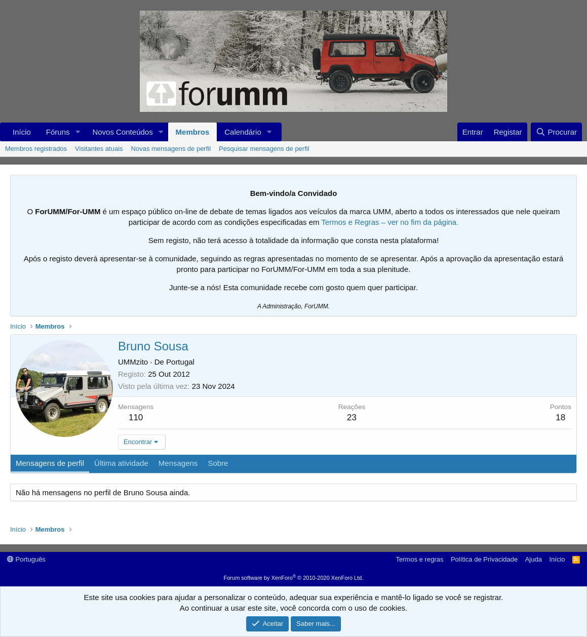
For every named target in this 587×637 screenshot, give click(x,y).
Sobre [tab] (218, 463)
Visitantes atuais (99, 148)
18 (560, 417)
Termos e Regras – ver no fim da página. (389, 222)
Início (22, 132)
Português (26, 559)
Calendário (242, 132)
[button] (77, 132)
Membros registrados (36, 148)
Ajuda (533, 559)
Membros (193, 132)
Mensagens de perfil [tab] (50, 463)
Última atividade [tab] (121, 463)
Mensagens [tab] (178, 463)
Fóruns (58, 132)
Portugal (180, 361)
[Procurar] (556, 132)
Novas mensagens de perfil (171, 148)
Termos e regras (420, 559)
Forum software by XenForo (294, 578)
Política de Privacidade (484, 559)
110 (136, 417)
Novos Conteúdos (122, 132)
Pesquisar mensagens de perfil (264, 148)
